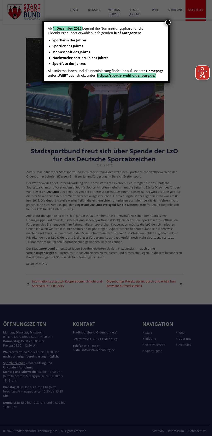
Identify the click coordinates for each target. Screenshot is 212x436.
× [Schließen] (167, 22)
